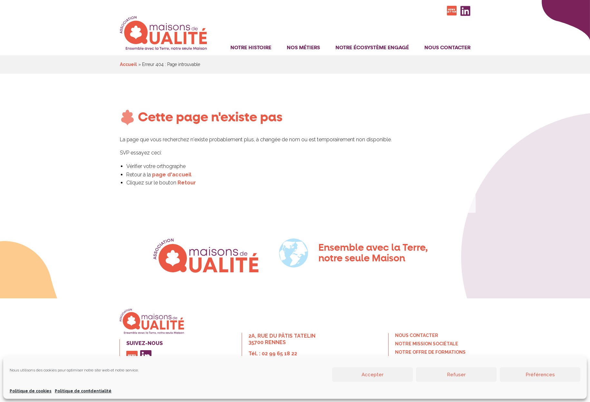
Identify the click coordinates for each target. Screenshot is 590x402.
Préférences (540, 375)
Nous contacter (447, 47)
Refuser (456, 375)
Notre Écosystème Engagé (372, 47)
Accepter (372, 375)
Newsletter (451, 10)
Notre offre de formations (430, 352)
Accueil (128, 64)
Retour (187, 183)
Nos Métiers (303, 47)
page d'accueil (171, 175)
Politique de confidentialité (83, 391)
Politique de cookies (31, 391)
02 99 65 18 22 (279, 354)
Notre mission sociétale (426, 343)
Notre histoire (250, 47)
